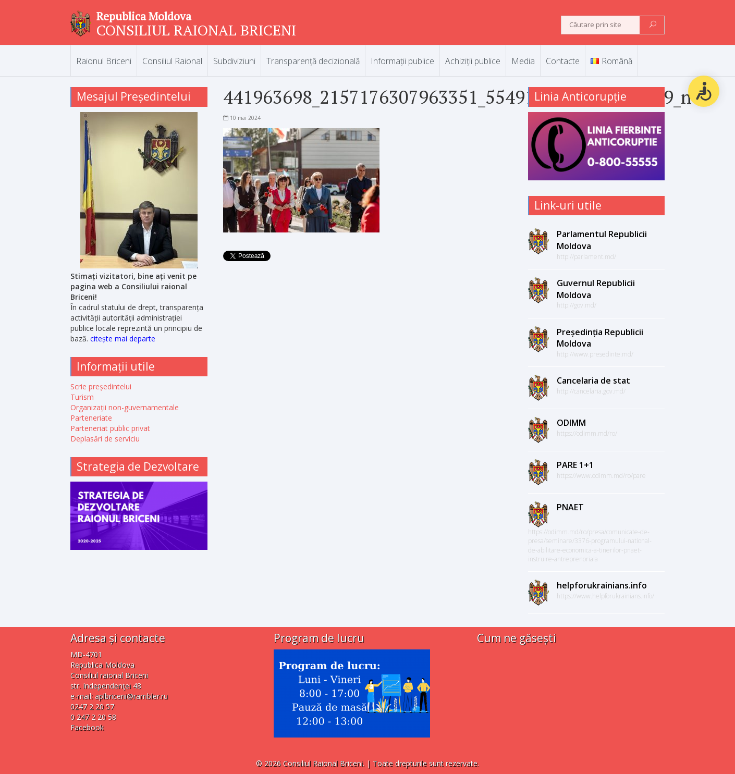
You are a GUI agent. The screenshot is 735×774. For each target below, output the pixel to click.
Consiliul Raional (172, 61)
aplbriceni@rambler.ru (131, 696)
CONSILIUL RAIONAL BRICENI (196, 30)
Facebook (87, 727)
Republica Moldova (143, 16)
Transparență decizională (313, 61)
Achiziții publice (472, 61)
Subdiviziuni (234, 61)
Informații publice (402, 61)
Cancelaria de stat (593, 380)
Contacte (563, 61)
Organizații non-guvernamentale (124, 407)
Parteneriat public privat (110, 428)
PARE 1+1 (575, 465)
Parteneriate (91, 418)
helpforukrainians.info (602, 585)
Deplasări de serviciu (105, 439)
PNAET (570, 507)
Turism (82, 397)
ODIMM (571, 422)
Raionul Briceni (103, 61)
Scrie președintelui (100, 386)
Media (523, 61)
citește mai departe (122, 338)
